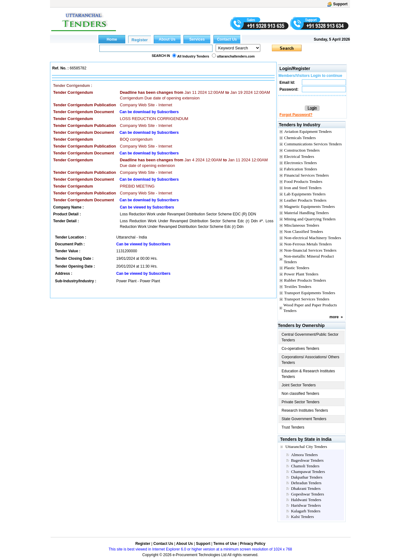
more (333, 317)
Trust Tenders (293, 427)
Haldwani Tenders (306, 499)
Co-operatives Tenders (300, 348)
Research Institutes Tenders (305, 410)
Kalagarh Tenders (305, 511)
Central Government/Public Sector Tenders (310, 337)
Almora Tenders (304, 454)
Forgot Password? (295, 115)
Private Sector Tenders (300, 402)
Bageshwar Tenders (307, 460)
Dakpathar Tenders (306, 477)
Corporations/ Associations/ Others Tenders (310, 360)
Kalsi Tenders (302, 516)
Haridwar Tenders (306, 505)
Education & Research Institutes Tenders (308, 374)
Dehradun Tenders (306, 482)
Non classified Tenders (300, 393)
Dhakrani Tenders (306, 488)
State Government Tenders (304, 419)
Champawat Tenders (308, 471)
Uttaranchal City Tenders (306, 446)
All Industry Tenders (193, 56)
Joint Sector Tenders (299, 385)
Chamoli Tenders (305, 466)
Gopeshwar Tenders (307, 494)
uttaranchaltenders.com (236, 56)
